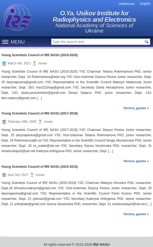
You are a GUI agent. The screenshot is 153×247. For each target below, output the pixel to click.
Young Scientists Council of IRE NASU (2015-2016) (39, 167)
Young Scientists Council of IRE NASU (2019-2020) (39, 55)
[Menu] (5, 41)
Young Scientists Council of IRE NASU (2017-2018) (39, 113)
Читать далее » (136, 108)
